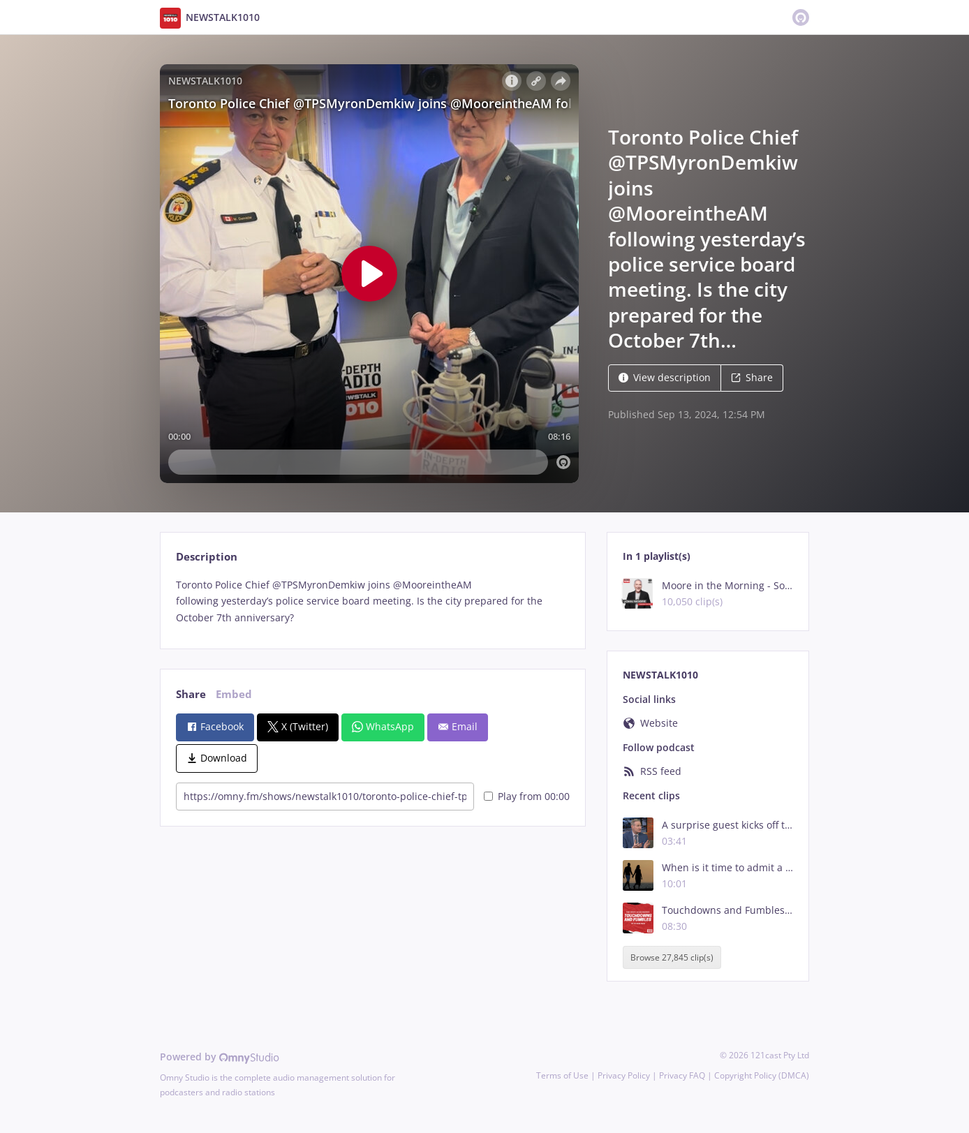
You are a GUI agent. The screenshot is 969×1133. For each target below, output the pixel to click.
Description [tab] (206, 556)
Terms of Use (562, 1075)
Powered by (219, 1056)
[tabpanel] (372, 601)
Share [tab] (191, 694)
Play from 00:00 (527, 796)
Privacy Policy (624, 1075)
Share (752, 377)
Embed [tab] (234, 694)
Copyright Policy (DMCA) (761, 1075)
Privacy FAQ (682, 1075)
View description (665, 377)
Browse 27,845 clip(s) (671, 957)
